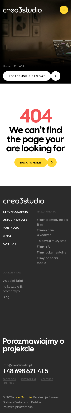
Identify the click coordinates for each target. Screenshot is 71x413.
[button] (31, 76)
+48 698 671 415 (25, 370)
